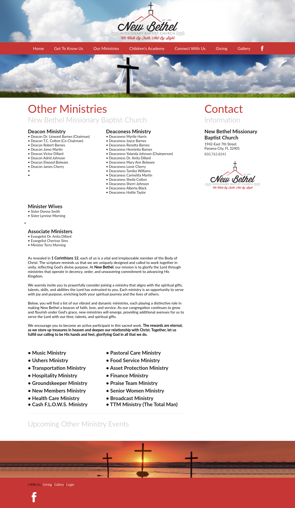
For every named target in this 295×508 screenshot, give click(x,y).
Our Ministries (106, 48)
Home (38, 48)
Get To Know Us (68, 48)
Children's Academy (147, 48)
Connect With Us (190, 48)
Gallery (243, 48)
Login (70, 484)
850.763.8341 (215, 154)
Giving (221, 48)
